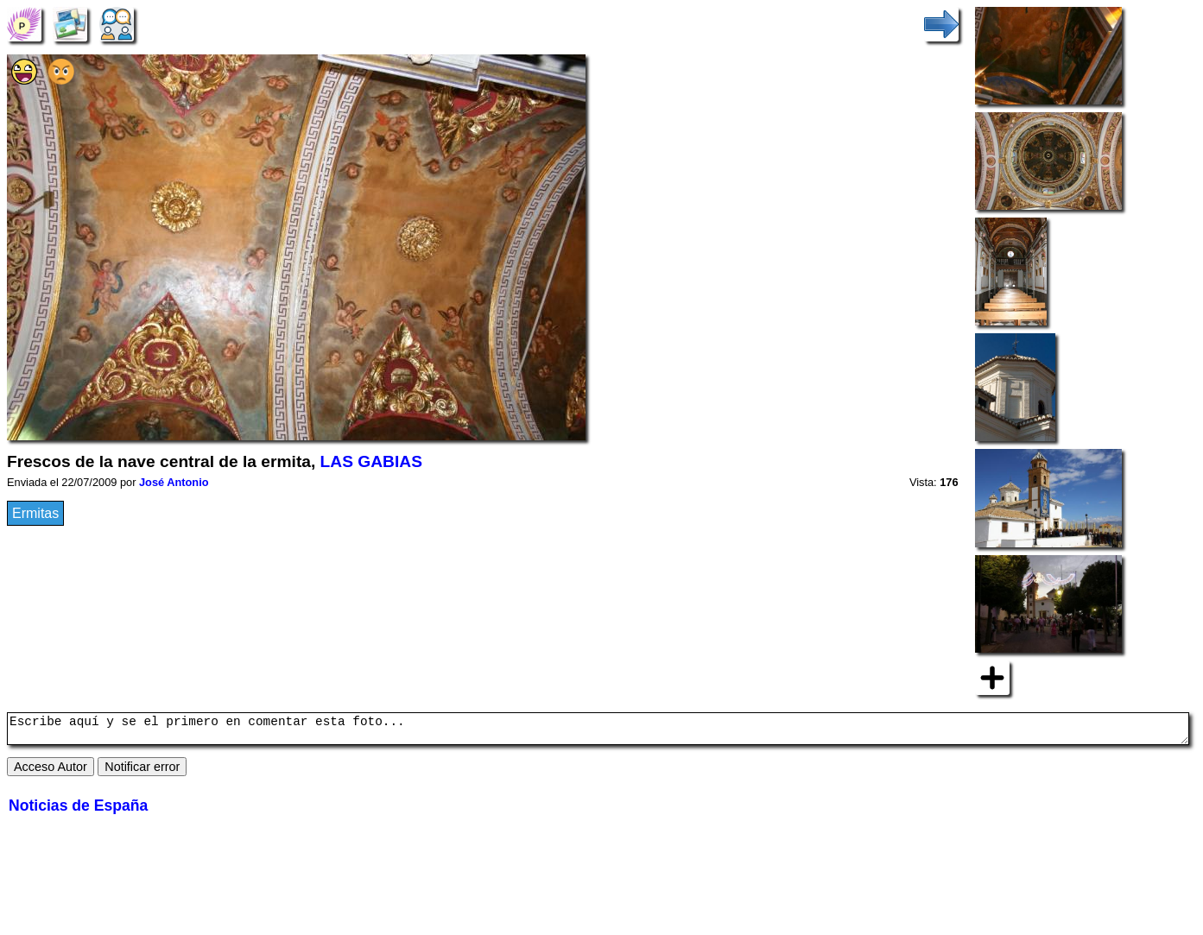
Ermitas (35, 513)
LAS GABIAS (371, 461)
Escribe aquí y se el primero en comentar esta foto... (598, 731)
